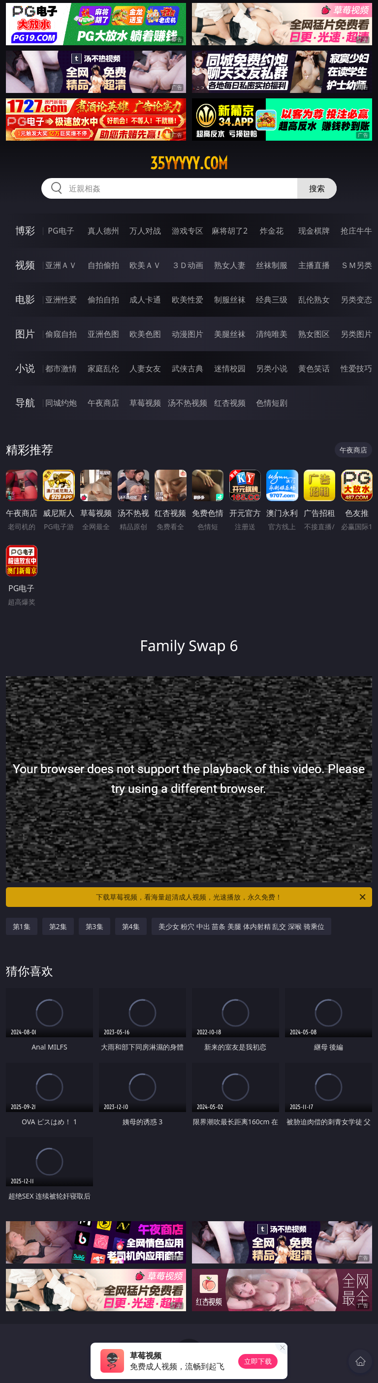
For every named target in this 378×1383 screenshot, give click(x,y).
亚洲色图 (103, 334)
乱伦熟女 (314, 299)
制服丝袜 (230, 299)
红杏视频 (230, 402)
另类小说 (271, 368)
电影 (25, 299)
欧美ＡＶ (145, 265)
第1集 (22, 926)
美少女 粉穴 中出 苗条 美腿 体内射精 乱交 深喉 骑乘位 (241, 926)
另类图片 (356, 334)
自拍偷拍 (103, 265)
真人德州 (103, 230)
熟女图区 (314, 334)
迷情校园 (230, 368)
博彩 (25, 230)
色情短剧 (271, 402)
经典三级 (271, 299)
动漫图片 (187, 334)
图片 (25, 333)
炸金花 (272, 230)
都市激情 (61, 368)
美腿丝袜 (230, 334)
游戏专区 (187, 230)
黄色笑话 (314, 368)
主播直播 (314, 265)
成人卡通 (145, 299)
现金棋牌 (314, 230)
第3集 (94, 926)
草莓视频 (145, 402)
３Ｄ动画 (187, 265)
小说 (25, 368)
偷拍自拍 (103, 299)
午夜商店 (103, 402)
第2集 (58, 926)
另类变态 (356, 299)
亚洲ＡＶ (61, 265)
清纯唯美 (271, 334)
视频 (25, 264)
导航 (25, 402)
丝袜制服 (271, 265)
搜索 (317, 188)
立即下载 (258, 1361)
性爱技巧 (356, 368)
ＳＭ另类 (356, 265)
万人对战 (145, 230)
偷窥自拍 (61, 334)
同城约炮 (61, 402)
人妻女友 (145, 368)
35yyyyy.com (189, 163)
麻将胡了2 (230, 230)
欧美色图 (145, 334)
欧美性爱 (187, 299)
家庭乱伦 (103, 368)
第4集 (131, 926)
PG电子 (61, 230)
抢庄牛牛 (356, 230)
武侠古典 (187, 368)
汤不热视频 (187, 402)
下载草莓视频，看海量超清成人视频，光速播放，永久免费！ (231, 897)
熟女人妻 (230, 265)
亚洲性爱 (61, 299)
